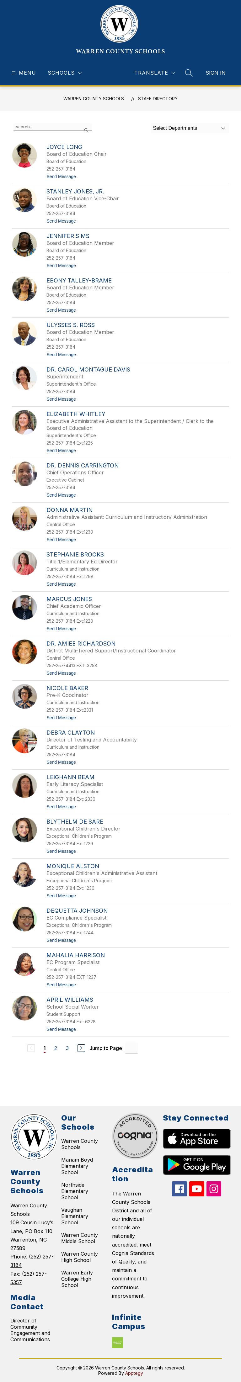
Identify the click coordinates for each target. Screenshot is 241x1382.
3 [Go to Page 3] (67, 1048)
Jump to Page (105, 1048)
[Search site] (189, 72)
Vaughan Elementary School (74, 1216)
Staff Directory (158, 98)
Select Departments (175, 128)
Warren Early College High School (77, 1278)
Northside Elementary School (74, 1191)
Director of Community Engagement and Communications (30, 1329)
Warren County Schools (79, 1144)
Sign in (216, 73)
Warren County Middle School (79, 1238)
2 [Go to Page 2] (55, 1048)
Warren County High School (79, 1257)
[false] (52, 127)
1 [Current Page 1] (45, 1048)
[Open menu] (23, 73)
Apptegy (134, 1373)
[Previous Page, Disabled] (31, 1048)
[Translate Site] (155, 73)
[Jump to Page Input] (131, 1047)
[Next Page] (81, 1048)
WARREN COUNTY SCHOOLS (93, 98)
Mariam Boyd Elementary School (77, 1166)
